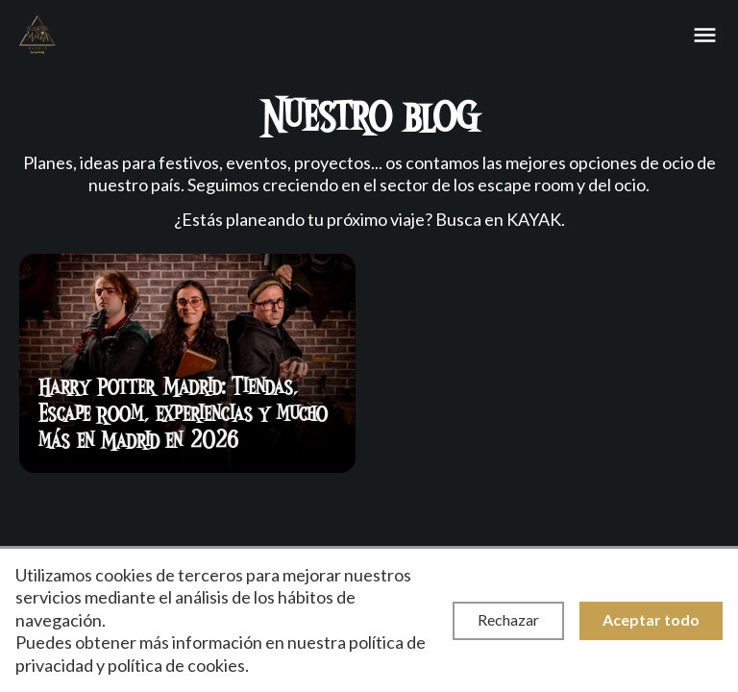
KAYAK (533, 219)
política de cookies (176, 665)
